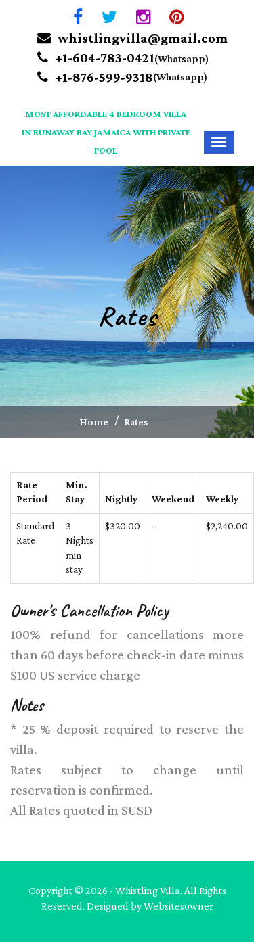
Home (93, 421)
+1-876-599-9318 (95, 77)
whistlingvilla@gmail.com (132, 37)
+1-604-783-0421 (95, 57)
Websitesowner (178, 906)
